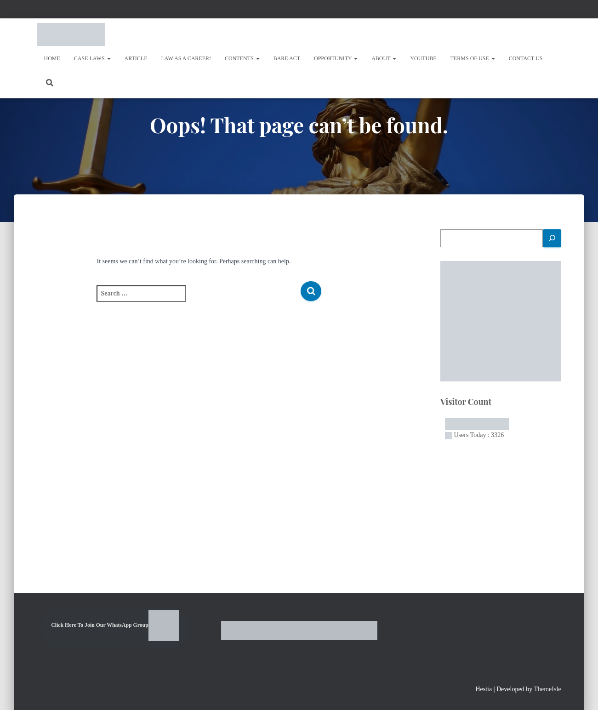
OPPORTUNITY (336, 58)
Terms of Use (472, 58)
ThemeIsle (547, 689)
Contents (242, 58)
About (383, 58)
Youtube (423, 58)
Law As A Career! (186, 58)
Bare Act (286, 58)
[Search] (552, 238)
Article (136, 58)
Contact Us (526, 58)
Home (52, 58)
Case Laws (92, 58)
